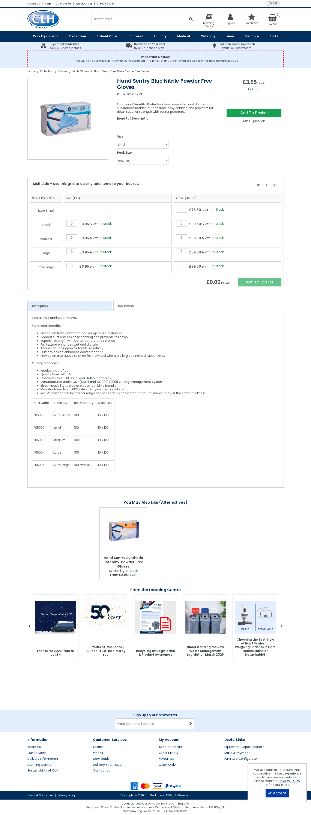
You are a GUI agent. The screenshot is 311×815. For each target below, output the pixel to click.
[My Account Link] (230, 19)
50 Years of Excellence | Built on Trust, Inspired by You (105, 651)
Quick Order (84, 3)
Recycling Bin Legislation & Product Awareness (155, 653)
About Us (33, 3)
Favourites (166, 759)
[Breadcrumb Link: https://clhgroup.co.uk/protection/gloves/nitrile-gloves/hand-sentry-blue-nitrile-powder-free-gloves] (121, 71)
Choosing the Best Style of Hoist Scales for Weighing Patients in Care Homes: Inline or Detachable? (255, 647)
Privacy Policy (66, 795)
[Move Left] (266, 185)
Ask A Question (254, 121)
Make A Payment (237, 753)
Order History (168, 753)
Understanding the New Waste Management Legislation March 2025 (205, 651)
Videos (98, 753)
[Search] (139, 19)
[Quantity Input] (254, 100)
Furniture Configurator (241, 759)
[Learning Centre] (209, 20)
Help (48, 3)
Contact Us (63, 3)
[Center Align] (258, 185)
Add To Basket (254, 112)
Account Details (171, 747)
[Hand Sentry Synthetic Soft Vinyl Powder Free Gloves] (123, 530)
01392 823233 (106, 3)
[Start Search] (191, 19)
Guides (98, 747)
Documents (126, 306)
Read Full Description (133, 118)
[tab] (69, 306)
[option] (67, 119)
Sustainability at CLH (42, 771)
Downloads (101, 759)
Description (39, 306)
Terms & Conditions (40, 795)
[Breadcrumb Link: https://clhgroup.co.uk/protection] (46, 71)
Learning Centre (39, 765)
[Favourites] (251, 19)
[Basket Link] (273, 19)
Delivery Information (42, 759)
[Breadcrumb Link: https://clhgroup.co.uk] (31, 71)
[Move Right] (274, 185)
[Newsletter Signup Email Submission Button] (190, 723)
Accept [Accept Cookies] (277, 793)
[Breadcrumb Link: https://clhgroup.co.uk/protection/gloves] (62, 71)
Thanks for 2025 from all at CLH (55, 653)
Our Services (36, 753)
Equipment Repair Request (244, 747)
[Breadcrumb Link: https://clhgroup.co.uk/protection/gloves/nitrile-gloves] (80, 71)
